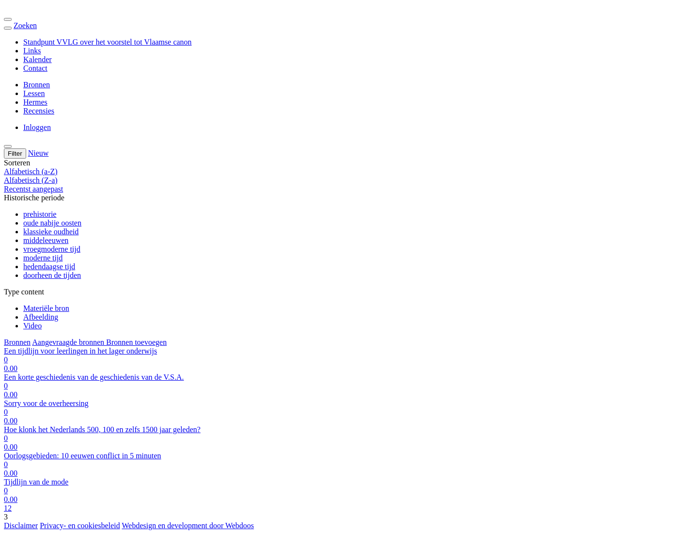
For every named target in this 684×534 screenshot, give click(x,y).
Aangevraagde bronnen (69, 342)
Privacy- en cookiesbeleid (80, 525)
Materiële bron (46, 308)
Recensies (38, 111)
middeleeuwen (45, 240)
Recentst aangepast (33, 189)
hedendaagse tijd (49, 266)
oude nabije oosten (52, 223)
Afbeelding (40, 317)
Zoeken (25, 25)
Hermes (35, 102)
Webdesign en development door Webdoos (188, 525)
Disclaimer (21, 525)
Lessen (34, 93)
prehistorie (39, 214)
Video (32, 326)
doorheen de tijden (52, 275)
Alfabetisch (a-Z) (31, 171)
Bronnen (36, 85)
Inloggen (37, 127)
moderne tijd (43, 258)
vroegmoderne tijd (51, 249)
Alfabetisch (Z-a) (31, 180)
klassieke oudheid (51, 231)
